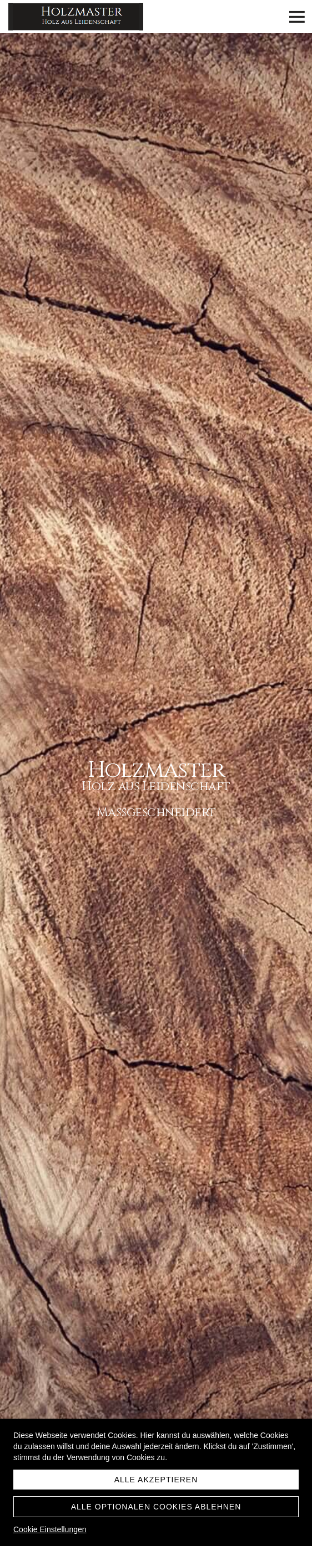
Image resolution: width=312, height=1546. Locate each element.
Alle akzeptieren (156, 1479)
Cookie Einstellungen (50, 1529)
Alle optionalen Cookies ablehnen (156, 1506)
